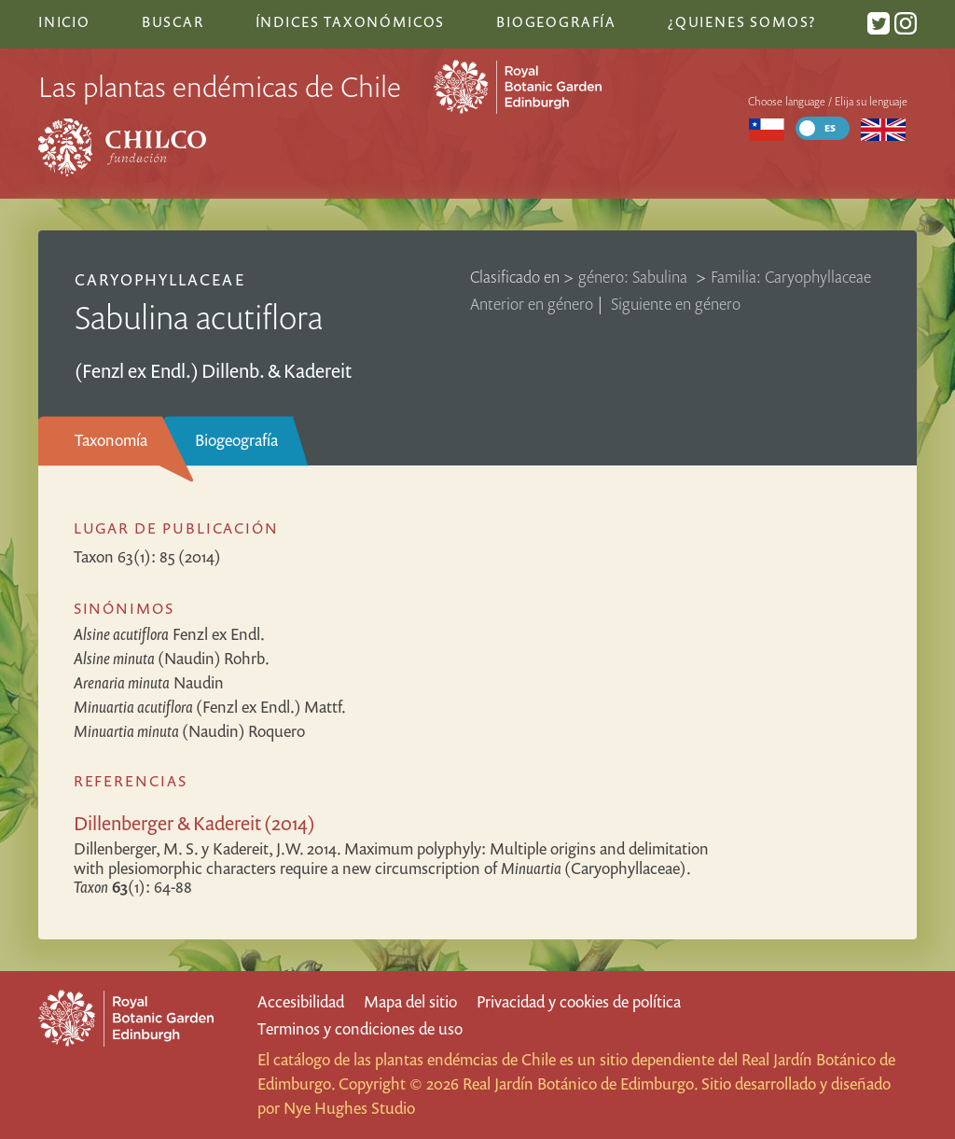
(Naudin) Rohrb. (172, 658)
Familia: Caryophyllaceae (791, 276)
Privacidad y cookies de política (579, 1001)
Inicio (64, 21)
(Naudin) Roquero (189, 731)
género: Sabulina (634, 276)
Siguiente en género (675, 303)
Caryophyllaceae (160, 279)
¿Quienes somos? (742, 21)
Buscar (173, 21)
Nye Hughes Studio (349, 1107)
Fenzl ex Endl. (169, 634)
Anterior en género (531, 303)
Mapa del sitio (410, 1001)
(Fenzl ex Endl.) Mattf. (210, 706)
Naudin (149, 682)
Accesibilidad (300, 1001)
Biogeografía (236, 440)
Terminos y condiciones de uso (360, 1028)
